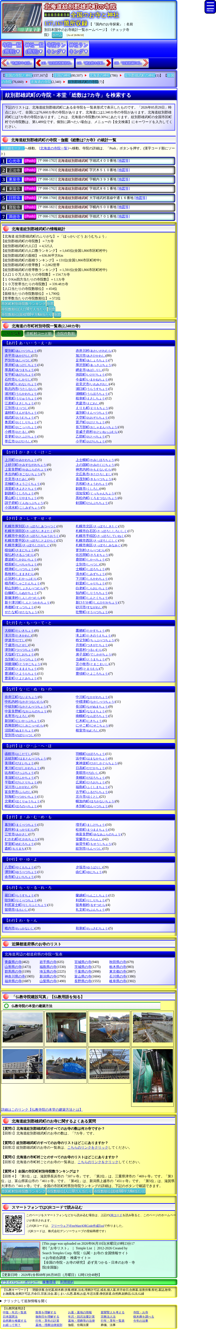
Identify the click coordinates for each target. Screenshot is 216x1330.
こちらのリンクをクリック (87, 1147)
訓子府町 (24, 503)
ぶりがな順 (12, 334)
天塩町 (20, 654)
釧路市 (88, 488)
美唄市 (88, 773)
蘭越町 (92, 895)
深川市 (18, 787)
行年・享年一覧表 (113, 1320)
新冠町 (23, 721)
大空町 (92, 417)
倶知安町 (95, 493)
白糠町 (21, 593)
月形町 (92, 645)
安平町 (20, 374)
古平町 (92, 792)
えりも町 (92, 408)
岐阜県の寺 (117, 981)
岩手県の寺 (48, 962)
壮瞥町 (92, 612)
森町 (15, 848)
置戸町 (91, 422)
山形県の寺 (13, 967)
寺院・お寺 (140, 1312)
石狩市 (18, 379)
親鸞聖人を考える (113, 1312)
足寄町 (92, 360)
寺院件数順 (66, 334)
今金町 (92, 379)
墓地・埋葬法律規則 (49, 1325)
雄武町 (20, 417)
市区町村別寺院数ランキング (23, 303)
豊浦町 (21, 673)
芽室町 (20, 844)
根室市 (88, 730)
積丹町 (23, 583)
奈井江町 (21, 697)
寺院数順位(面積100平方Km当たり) (27, 314)
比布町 (20, 773)
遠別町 (92, 412)
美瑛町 (20, 763)
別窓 (50, 303)
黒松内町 (97, 498)
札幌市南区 (98, 545)
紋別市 (89, 848)
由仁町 (89, 872)
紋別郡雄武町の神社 (140, 75)
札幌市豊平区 (31, 540)
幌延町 (21, 806)
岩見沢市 (92, 384)
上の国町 (95, 465)
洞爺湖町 (23, 664)
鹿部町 (91, 559)
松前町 (92, 829)
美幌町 (91, 777)
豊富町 (21, 678)
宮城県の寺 (82, 962)
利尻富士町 (26, 905)
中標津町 (95, 701)
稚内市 (20, 928)
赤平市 (18, 355)
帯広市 (18, 441)
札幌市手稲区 (100, 536)
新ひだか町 (97, 602)
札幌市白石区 (102, 531)
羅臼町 (20, 895)
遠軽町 (21, 412)
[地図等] (123, 160)
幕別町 (21, 824)
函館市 (18, 754)
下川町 (92, 578)
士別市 (88, 564)
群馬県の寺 (13, 971)
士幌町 (91, 569)
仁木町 (89, 721)
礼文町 (91, 909)
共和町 (92, 483)
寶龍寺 (14, 207)
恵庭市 (88, 403)
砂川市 (89, 607)
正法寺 (14, 170)
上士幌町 (95, 460)
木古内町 (23, 474)
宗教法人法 (108, 1316)
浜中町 (92, 758)
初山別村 (24, 588)
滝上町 (94, 635)
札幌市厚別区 (31, 526)
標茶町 (21, 564)
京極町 (23, 483)
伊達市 (15, 640)
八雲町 (20, 867)
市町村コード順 (39, 334)
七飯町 (91, 711)
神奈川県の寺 (15, 976)
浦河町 (21, 393)
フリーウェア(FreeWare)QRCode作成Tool (77, 1225)
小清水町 (23, 507)
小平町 (91, 441)
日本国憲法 (10, 1316)
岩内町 (21, 384)
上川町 (21, 460)
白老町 (92, 588)
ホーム (57, 34)
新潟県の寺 (48, 976)
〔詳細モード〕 (12, 148)
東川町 (23, 768)
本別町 (92, 806)
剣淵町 (92, 503)
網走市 (89, 370)
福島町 (92, 787)
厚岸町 (21, 365)
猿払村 (20, 555)
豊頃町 (92, 673)
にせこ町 (92, 725)
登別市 (20, 735)
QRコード (115, 1215)
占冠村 (21, 578)
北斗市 (88, 796)
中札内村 (24, 701)
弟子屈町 (94, 654)
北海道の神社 (100, 75)
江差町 (20, 403)
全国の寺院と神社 (18, 75)
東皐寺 (14, 179)
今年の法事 (140, 1320)
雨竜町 (21, 398)
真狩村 (20, 829)
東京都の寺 (117, 971)
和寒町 (92, 928)
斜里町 (91, 583)
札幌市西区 (97, 540)
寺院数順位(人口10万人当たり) (24, 308)
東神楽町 (97, 763)
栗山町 (21, 498)
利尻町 (91, 900)
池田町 (91, 374)
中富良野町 (26, 711)
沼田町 (20, 730)
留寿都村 (91, 905)
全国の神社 (62, 75)
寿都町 (20, 607)
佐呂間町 (92, 555)
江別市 (17, 408)
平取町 (21, 782)
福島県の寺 (48, 967)
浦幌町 (92, 393)
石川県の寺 (117, 976)
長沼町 (92, 706)
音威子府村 (97, 432)
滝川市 (18, 635)
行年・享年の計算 (47, 1320)
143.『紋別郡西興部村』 (57, 63)
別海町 (21, 796)
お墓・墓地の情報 (80, 1312)
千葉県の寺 (82, 971)
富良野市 (18, 792)
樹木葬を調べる (143, 1316)
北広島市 (94, 474)
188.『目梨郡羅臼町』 (128, 63)
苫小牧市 (92, 664)
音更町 (21, 436)
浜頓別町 (26, 758)
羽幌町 (91, 754)
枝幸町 (91, 398)
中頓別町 (26, 706)
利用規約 (67, 1282)
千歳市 (17, 645)
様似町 (20, 550)
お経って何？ (12, 1325)
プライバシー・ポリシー (20, 1282)
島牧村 (20, 574)
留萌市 (17, 909)
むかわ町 (21, 839)
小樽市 (17, 432)
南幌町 (92, 716)
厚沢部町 (94, 365)
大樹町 (20, 630)
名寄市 (17, 716)
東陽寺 (14, 189)
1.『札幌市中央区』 (20, 63)
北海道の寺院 (41, 82)
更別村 (91, 550)
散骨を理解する (46, 1312)
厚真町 (20, 370)
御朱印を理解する (47, 1316)
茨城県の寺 (82, 967)
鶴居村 (89, 649)
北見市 (17, 479)
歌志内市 (21, 389)
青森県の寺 (13, 962)
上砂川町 (26, 465)
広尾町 (91, 782)
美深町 (20, 777)
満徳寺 (14, 217)
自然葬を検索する (15, 1320)
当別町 (21, 659)
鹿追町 (21, 559)
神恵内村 (94, 469)
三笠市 (17, 834)
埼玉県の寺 (48, 971)
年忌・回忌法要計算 (81, 1316)
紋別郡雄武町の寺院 (83, 82)
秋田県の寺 (117, 962)
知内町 (92, 593)
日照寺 (14, 198)
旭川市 (91, 355)
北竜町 (23, 801)
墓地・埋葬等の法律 (81, 1320)
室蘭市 (89, 839)
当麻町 (91, 659)
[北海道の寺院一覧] (54, 148)
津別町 (20, 649)
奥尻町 (21, 422)
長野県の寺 (82, 981)
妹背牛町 (94, 844)
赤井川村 (94, 350)
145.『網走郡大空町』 (91, 63)
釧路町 (20, 493)
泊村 (87, 668)
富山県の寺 (82, 976)
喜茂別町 (94, 479)
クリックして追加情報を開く (26, 1301)
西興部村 (24, 725)
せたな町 (21, 612)
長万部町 (97, 427)
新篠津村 (23, 598)
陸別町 (21, 900)
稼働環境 (49, 1282)
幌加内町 (95, 801)
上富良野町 (26, 469)
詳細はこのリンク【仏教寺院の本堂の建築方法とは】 (42, 1109)
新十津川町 (27, 602)
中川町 (92, 697)
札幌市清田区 (29, 531)
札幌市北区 (97, 526)
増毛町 (91, 824)
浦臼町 (92, 389)
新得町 (92, 598)
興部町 (21, 427)
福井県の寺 (13, 981)
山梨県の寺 (48, 981)
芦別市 (18, 360)
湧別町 (21, 872)
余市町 (20, 877)
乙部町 (91, 436)
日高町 (91, 768)
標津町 (20, 569)
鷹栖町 (91, 630)
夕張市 (89, 867)
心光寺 (14, 161)
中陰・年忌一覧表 (15, 1312)
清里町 (21, 488)
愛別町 (21, 350)
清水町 (91, 574)
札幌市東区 (27, 545)
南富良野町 (98, 834)
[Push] (30, 161)
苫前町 (21, 668)
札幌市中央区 (32, 536)
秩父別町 (95, 640)
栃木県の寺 (117, 967)
